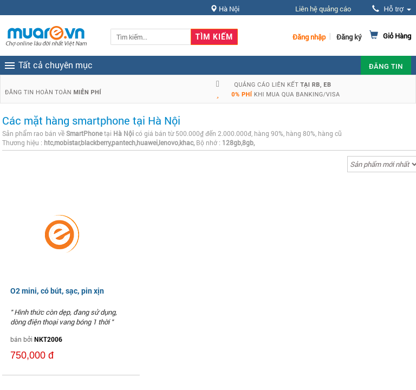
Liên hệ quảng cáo (323, 9)
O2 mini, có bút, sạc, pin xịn (57, 290)
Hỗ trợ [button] (391, 9)
